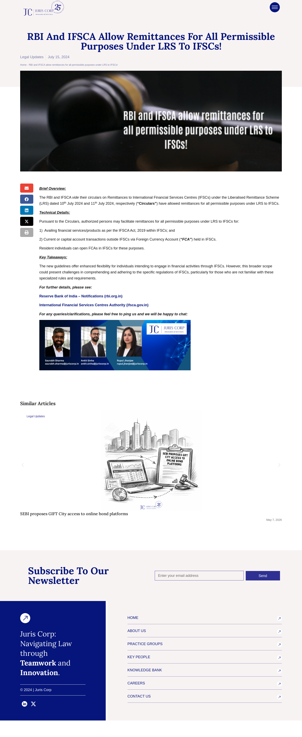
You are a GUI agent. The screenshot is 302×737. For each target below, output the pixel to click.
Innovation (39, 689)
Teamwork (38, 679)
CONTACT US (139, 713)
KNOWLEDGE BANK (144, 687)
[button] (26, 188)
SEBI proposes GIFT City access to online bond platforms (74, 513)
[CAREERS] (279, 700)
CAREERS (136, 700)
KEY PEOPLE (138, 674)
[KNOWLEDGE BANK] (279, 687)
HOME (132, 634)
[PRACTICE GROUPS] (279, 661)
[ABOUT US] (279, 648)
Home (23, 64)
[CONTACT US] (279, 713)
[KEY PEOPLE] (279, 674)
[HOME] (279, 635)
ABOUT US (136, 647)
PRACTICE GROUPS (145, 660)
